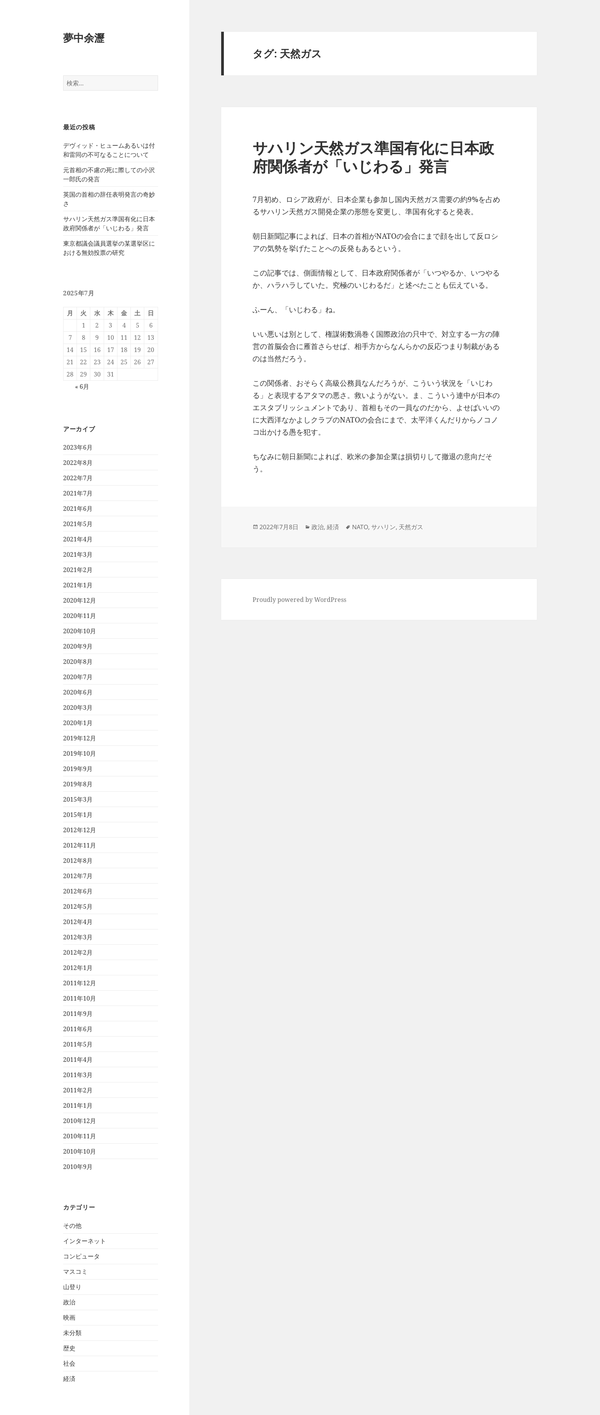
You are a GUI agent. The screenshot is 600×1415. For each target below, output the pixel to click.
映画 (69, 1317)
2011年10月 (79, 998)
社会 (69, 1363)
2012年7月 (78, 876)
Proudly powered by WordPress (299, 599)
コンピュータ (81, 1256)
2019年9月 (78, 769)
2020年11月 (79, 615)
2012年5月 (78, 906)
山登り (72, 1287)
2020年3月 (78, 707)
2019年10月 (79, 753)
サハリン (383, 527)
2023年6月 (78, 447)
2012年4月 (78, 922)
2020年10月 (79, 631)
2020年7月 (78, 677)
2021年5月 (78, 524)
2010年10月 (79, 1151)
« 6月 (82, 386)
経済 (69, 1378)
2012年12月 (79, 830)
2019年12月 (79, 738)
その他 (72, 1225)
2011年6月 (78, 1029)
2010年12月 (79, 1121)
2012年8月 (78, 860)
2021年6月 (78, 508)
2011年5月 (78, 1044)
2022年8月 (78, 462)
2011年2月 (78, 1090)
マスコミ (75, 1271)
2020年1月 (78, 723)
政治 (69, 1302)
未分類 (72, 1333)
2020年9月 (78, 646)
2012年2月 (78, 952)
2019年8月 (78, 784)
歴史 (69, 1348)
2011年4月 (78, 1059)
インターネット (84, 1241)
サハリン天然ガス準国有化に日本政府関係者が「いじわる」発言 (373, 156)
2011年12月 (79, 983)
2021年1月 (78, 585)
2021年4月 (78, 539)
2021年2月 (78, 570)
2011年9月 (78, 1013)
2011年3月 (78, 1075)
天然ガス (411, 527)
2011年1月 (78, 1105)
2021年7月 (78, 493)
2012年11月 (79, 845)
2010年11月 (79, 1136)
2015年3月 (78, 799)
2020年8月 (78, 661)
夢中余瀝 (83, 38)
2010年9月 (78, 1166)
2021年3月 (78, 554)
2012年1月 (78, 967)
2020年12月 (79, 600)
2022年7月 (78, 478)
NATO (360, 527)
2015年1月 (78, 814)
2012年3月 (78, 937)
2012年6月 (78, 891)
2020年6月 (78, 692)
